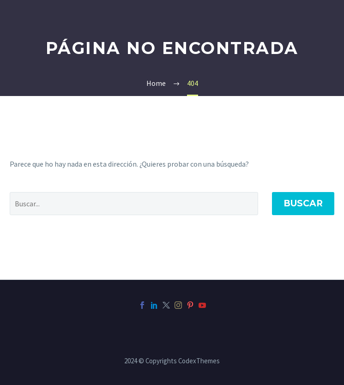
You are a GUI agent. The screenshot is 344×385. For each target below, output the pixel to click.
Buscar (303, 203)
